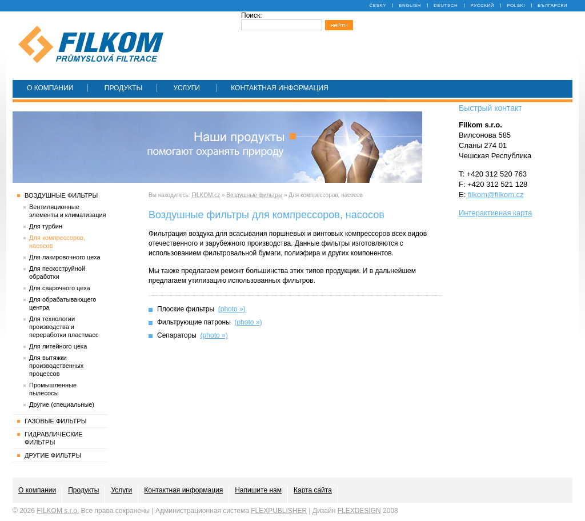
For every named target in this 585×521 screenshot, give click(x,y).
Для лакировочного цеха (65, 257)
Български (552, 5)
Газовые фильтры (55, 421)
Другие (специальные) (61, 404)
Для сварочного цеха (59, 287)
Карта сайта (313, 490)
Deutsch (446, 5)
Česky (377, 5)
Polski (516, 5)
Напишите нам (258, 490)
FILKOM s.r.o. (58, 511)
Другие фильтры (53, 455)
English (410, 5)
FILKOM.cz (205, 195)
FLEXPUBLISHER (279, 511)
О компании (50, 88)
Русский (482, 5)
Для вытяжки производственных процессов (56, 365)
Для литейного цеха (58, 346)
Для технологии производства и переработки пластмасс (63, 326)
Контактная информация (279, 88)
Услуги (187, 88)
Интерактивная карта (495, 213)
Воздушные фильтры (254, 195)
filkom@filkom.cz (496, 194)
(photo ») (232, 309)
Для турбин (45, 226)
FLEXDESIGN (359, 511)
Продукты (123, 88)
